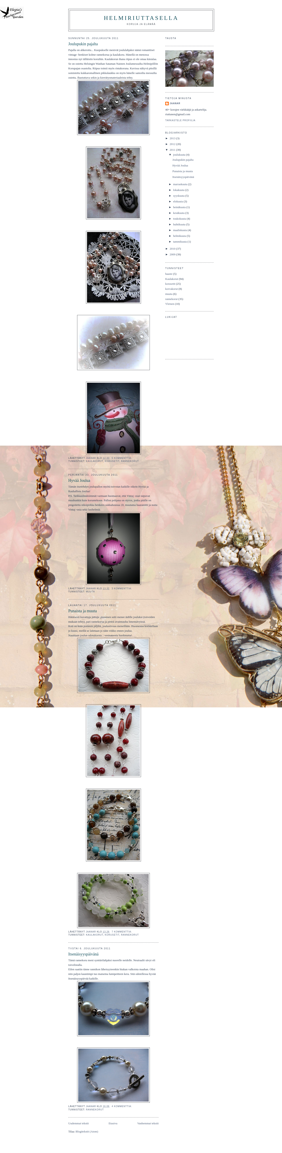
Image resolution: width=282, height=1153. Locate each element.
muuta (90, 591)
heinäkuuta (179, 207)
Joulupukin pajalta (83, 44)
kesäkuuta (179, 213)
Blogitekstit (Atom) (87, 1131)
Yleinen (169, 303)
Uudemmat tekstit (78, 1123)
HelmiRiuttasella (141, 18)
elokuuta (178, 201)
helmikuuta (180, 235)
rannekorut (130, 461)
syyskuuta (179, 195)
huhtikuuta (179, 224)
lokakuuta (179, 190)
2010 (173, 248)
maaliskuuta (180, 230)
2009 (173, 254)
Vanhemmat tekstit (148, 1123)
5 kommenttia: (122, 458)
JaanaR (175, 103)
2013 (173, 138)
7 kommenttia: (122, 932)
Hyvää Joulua (79, 480)
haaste (168, 273)
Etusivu (113, 1123)
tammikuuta (180, 241)
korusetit (112, 461)
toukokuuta (180, 218)
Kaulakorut (94, 461)
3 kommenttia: (122, 588)
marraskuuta (180, 184)
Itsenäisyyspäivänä (83, 954)
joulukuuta (179, 154)
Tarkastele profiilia (180, 120)
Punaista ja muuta (82, 611)
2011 (173, 149)
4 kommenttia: (122, 1106)
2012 (173, 144)
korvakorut (171, 288)
